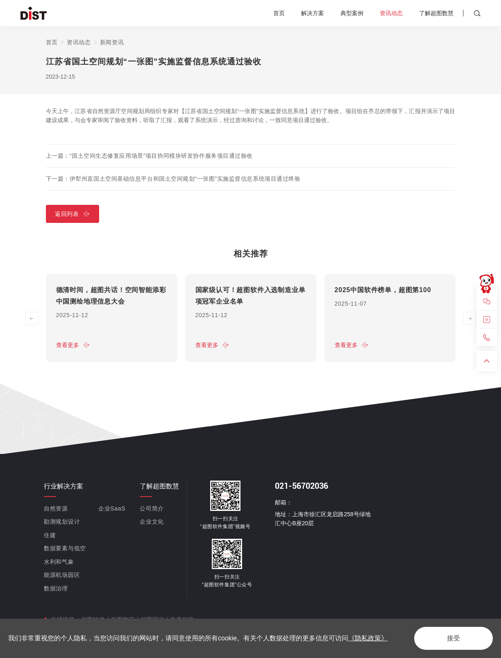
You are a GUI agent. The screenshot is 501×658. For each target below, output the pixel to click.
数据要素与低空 (65, 548)
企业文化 (152, 521)
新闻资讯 (112, 42)
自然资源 (56, 508)
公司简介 (152, 508)
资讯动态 (391, 13)
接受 (453, 638)
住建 (50, 534)
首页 (279, 13)
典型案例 (351, 13)
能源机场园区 (62, 575)
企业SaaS (111, 508)
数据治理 (56, 588)
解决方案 (312, 13)
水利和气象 (59, 561)
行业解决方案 (63, 485)
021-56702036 (301, 485)
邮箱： (283, 502)
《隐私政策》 (368, 638)
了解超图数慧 (436, 13)
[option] (111, 318)
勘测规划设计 (62, 521)
